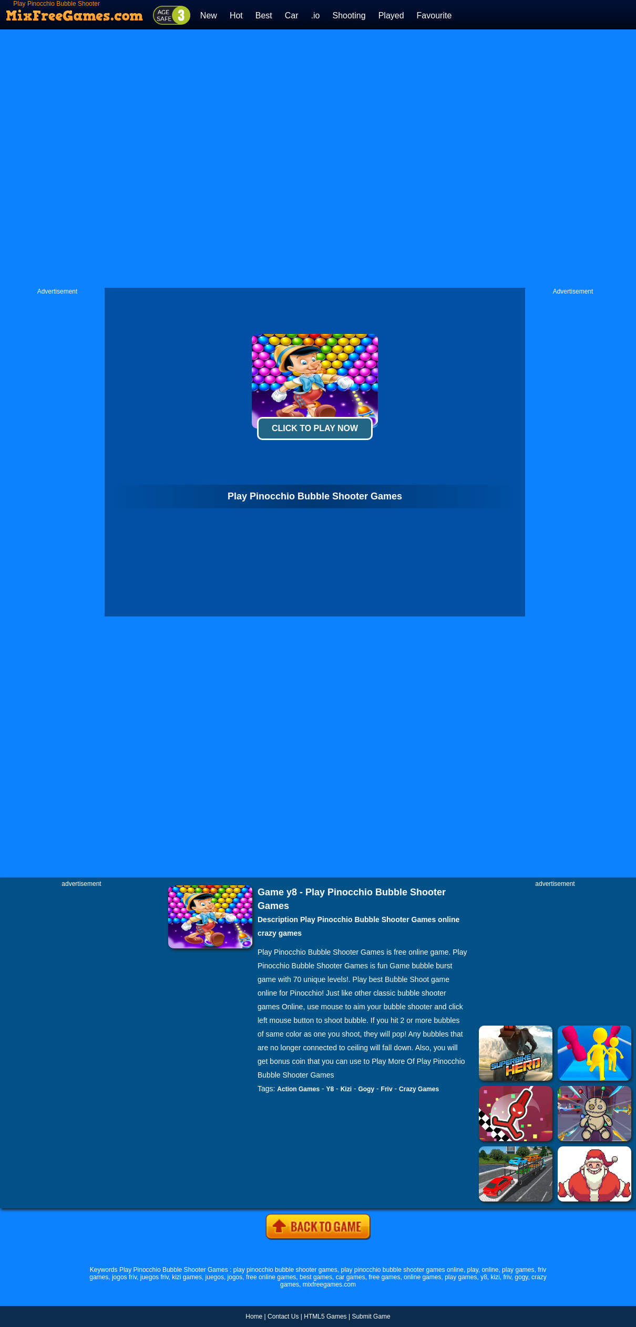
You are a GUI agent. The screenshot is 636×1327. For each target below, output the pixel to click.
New (208, 15)
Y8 (330, 1089)
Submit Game (371, 1316)
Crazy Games (419, 1089)
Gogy (366, 1089)
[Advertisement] (234, 158)
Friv (387, 1089)
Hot (236, 15)
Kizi (346, 1089)
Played (391, 15)
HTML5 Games (325, 1316)
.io (315, 15)
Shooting (348, 15)
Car (292, 15)
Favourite (434, 15)
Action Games (298, 1089)
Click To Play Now (315, 428)
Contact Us (283, 1316)
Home (253, 1316)
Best (263, 15)
